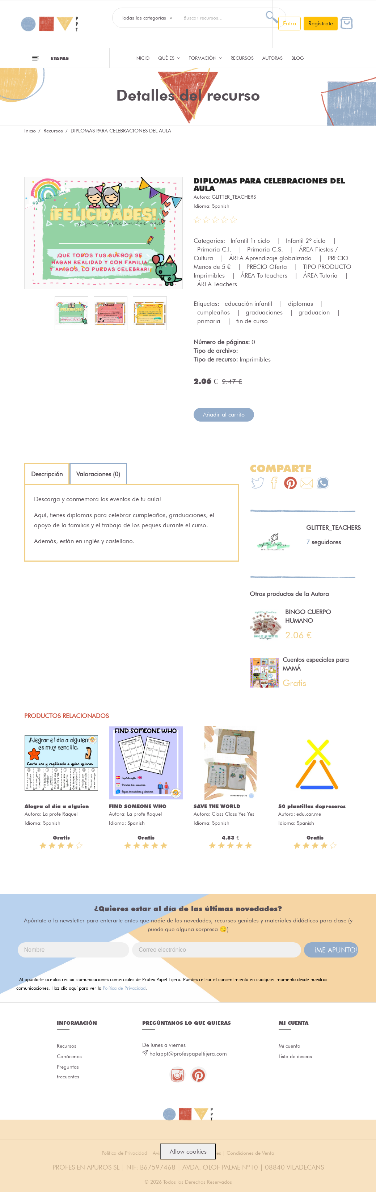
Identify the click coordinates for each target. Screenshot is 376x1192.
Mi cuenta (290, 1045)
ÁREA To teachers (265, 274)
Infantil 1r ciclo (251, 240)
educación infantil (249, 303)
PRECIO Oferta (267, 266)
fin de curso (252, 320)
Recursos (242, 58)
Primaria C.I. (215, 248)
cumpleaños (214, 311)
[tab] (47, 473)
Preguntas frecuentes (69, 1074)
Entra (289, 23)
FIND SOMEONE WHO (137, 805)
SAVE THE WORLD (217, 805)
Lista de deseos (297, 1057)
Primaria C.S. (266, 248)
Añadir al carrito (224, 413)
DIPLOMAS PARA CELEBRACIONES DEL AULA (264, 184)
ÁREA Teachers (217, 283)
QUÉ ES (169, 58)
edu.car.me (308, 813)
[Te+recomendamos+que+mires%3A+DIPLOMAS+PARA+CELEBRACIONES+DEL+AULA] (274, 483)
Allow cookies (188, 1151)
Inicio (142, 58)
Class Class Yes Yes (233, 813)
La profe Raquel (60, 813)
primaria (209, 320)
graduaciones (265, 311)
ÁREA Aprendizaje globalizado (271, 257)
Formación (205, 58)
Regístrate (320, 23)
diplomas (301, 303)
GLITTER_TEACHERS (234, 196)
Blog (297, 58)
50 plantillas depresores (312, 805)
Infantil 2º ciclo (307, 240)
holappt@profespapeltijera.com (188, 1053)
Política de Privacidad (124, 987)
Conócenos (70, 1057)
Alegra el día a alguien (57, 805)
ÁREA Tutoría (321, 274)
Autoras (272, 58)
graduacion (315, 311)
